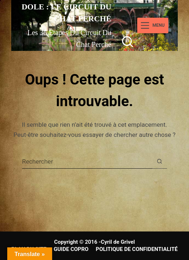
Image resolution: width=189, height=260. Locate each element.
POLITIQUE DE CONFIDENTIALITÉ (137, 249)
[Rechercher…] (87, 161)
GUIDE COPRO (71, 249)
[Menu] (152, 25)
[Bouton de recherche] (159, 161)
